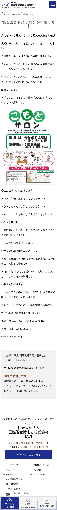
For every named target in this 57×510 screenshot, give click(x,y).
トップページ (12, 465)
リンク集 (37, 470)
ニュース (10, 470)
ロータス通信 (12, 484)
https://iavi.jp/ (23, 360)
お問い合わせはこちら (28, 454)
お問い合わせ (39, 474)
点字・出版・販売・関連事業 (17, 494)
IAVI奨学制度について (16, 479)
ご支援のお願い (13, 489)
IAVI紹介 (10, 474)
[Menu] (52, 4)
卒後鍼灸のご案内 (41, 465)
